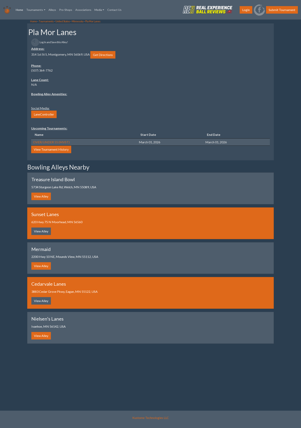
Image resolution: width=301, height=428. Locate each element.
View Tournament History (51, 149)
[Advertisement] (31, 79)
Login (246, 10)
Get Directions (103, 55)
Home (20, 9)
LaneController (44, 114)
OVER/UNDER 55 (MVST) (51, 142)
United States (62, 21)
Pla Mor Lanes (92, 21)
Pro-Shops (65, 9)
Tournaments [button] (34, 9)
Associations (83, 9)
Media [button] (98, 9)
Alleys (52, 9)
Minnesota (77, 21)
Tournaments (46, 21)
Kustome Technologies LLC (150, 418)
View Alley (41, 196)
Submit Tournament (282, 10)
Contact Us (114, 9)
